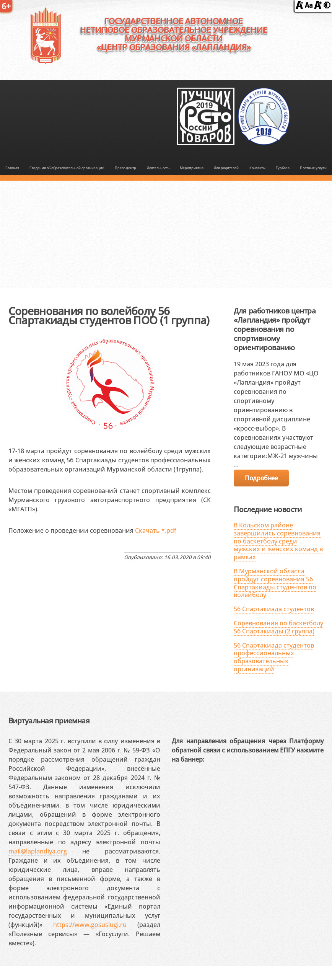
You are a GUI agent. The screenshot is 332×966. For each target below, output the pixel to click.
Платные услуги (313, 168)
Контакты (257, 168)
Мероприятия (191, 168)
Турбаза (283, 168)
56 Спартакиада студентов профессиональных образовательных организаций (274, 657)
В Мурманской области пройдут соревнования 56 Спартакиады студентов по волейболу (275, 583)
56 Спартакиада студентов (274, 609)
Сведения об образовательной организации (66, 168)
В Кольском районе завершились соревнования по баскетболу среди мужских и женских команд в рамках (278, 541)
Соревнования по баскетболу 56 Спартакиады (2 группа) (278, 627)
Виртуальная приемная (49, 720)
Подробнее (261, 478)
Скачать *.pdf (155, 530)
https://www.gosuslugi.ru (90, 924)
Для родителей (226, 168)
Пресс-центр (125, 168)
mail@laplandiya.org (37, 851)
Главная (12, 168)
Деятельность (158, 168)
